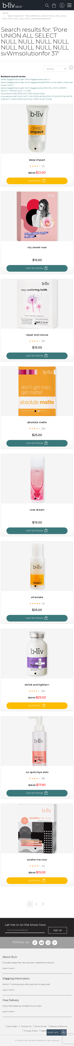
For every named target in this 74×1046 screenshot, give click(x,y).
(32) (43, 691)
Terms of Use (40, 1026)
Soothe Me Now (37, 859)
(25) (43, 428)
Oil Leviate (37, 597)
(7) (43, 166)
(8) (43, 341)
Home (5, 13)
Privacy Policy (31, 1030)
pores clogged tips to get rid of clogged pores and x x (25, 79)
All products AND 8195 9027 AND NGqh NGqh (23, 93)
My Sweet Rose (37, 247)
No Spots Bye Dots (37, 772)
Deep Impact (37, 159)
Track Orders (11, 1026)
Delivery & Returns (58, 1026)
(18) (43, 778)
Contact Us (26, 1026)
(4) (43, 865)
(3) (43, 603)
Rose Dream (37, 509)
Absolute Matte (37, 422)
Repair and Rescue (37, 334)
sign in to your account (62, 6)
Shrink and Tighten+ (37, 684)
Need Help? (46, 1030)
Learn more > (8, 968)
